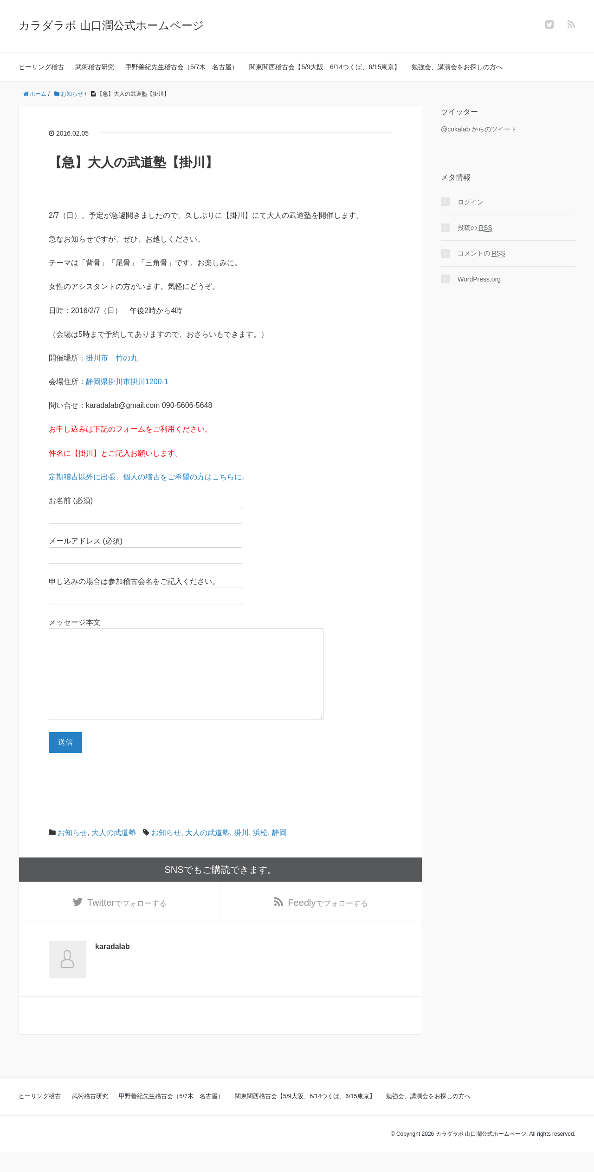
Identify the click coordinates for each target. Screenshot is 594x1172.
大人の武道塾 (113, 851)
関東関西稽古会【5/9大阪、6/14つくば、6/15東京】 (324, 67)
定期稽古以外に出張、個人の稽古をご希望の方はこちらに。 (149, 477)
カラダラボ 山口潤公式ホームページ (111, 25)
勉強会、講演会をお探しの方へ (457, 67)
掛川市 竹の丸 (112, 358)
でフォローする (127, 922)
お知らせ (72, 851)
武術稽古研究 (94, 67)
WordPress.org (479, 279)
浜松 (260, 851)
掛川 (241, 851)
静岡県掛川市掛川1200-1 (127, 382)
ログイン (471, 202)
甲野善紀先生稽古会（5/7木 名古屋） (181, 67)
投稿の (475, 228)
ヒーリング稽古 (41, 67)
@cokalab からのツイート (479, 129)
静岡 (279, 851)
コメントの (481, 253)
